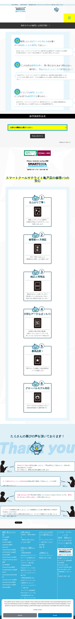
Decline (20, 615)
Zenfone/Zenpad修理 (8, 567)
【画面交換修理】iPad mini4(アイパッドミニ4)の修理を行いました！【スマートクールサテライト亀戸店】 (28, 583)
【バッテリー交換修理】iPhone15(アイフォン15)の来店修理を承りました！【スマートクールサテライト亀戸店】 (28, 595)
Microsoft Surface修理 (8, 582)
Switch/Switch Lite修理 (9, 584)
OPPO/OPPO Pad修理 (9, 552)
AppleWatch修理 (7, 544)
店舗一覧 (41, 547)
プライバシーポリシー (46, 555)
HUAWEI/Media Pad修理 (9, 569)
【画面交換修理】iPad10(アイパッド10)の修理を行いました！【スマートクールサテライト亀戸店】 (28, 570)
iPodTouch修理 (6, 542)
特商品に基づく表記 (45, 558)
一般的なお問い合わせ (27, 539)
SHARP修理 (6, 565)
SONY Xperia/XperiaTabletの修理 (9, 574)
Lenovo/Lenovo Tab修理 (9, 579)
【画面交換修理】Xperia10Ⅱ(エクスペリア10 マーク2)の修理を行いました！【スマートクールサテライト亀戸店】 (28, 558)
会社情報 (41, 544)
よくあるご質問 (25, 542)
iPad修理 (5, 539)
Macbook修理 (6, 587)
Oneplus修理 (6, 554)
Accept (55, 615)
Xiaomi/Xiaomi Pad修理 (9, 557)
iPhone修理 (5, 537)
